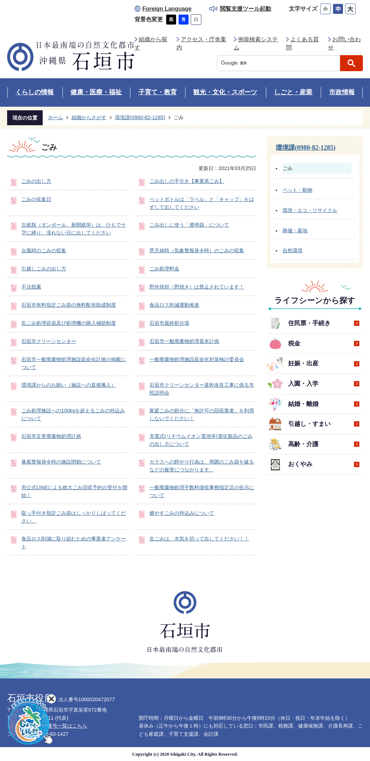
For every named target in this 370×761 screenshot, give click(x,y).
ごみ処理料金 (164, 268)
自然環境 (292, 250)
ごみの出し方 (36, 181)
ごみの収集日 (36, 199)
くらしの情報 (34, 92)
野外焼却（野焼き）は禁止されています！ (196, 287)
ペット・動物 (297, 190)
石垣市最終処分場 (169, 323)
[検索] (280, 63)
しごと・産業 (293, 92)
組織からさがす (89, 117)
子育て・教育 (157, 92)
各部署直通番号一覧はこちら (54, 726)
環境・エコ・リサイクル (309, 210)
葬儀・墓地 (294, 230)
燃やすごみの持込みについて (181, 513)
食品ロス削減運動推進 (174, 305)
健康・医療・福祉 (96, 92)
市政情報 (342, 92)
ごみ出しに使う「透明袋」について (189, 225)
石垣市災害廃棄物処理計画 (51, 436)
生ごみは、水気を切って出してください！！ (199, 538)
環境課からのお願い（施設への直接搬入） (68, 385)
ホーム (55, 117)
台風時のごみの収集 (43, 250)
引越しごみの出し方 (43, 268)
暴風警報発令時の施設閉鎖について (61, 462)
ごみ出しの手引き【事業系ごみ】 (186, 181)
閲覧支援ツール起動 (245, 9)
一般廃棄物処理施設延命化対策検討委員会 (196, 359)
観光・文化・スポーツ (225, 92)
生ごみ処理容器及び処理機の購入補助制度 (68, 323)
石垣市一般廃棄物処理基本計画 (184, 341)
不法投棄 (31, 287)
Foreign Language (166, 9)
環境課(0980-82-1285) (140, 117)
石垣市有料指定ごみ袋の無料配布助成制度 (68, 305)
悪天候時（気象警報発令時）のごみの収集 (196, 250)
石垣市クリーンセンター (48, 341)
